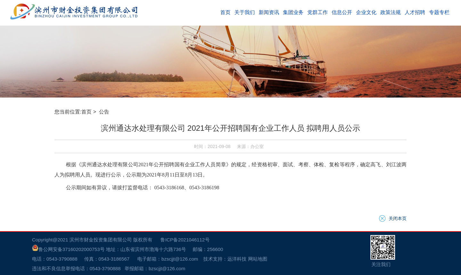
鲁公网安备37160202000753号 (68, 249)
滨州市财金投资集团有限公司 (100, 239)
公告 (104, 111)
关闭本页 (398, 218)
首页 (86, 111)
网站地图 (257, 259)
